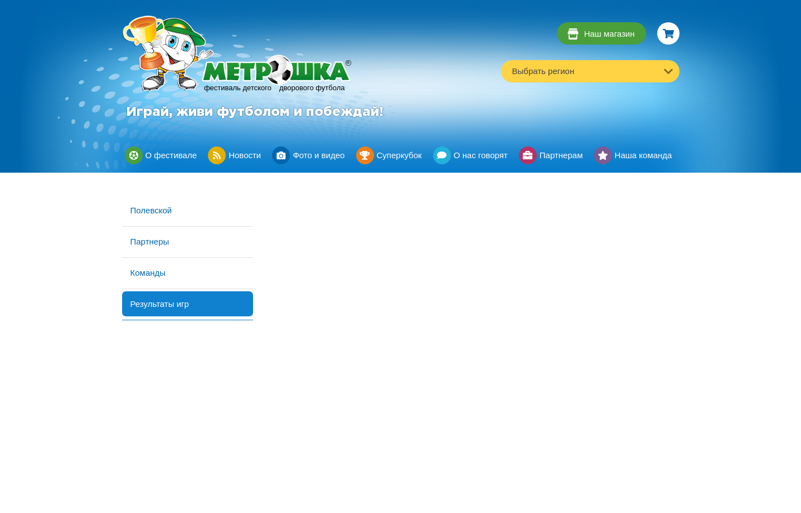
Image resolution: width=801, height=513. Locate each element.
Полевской (151, 210)
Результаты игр (159, 304)
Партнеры (149, 241)
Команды (148, 272)
